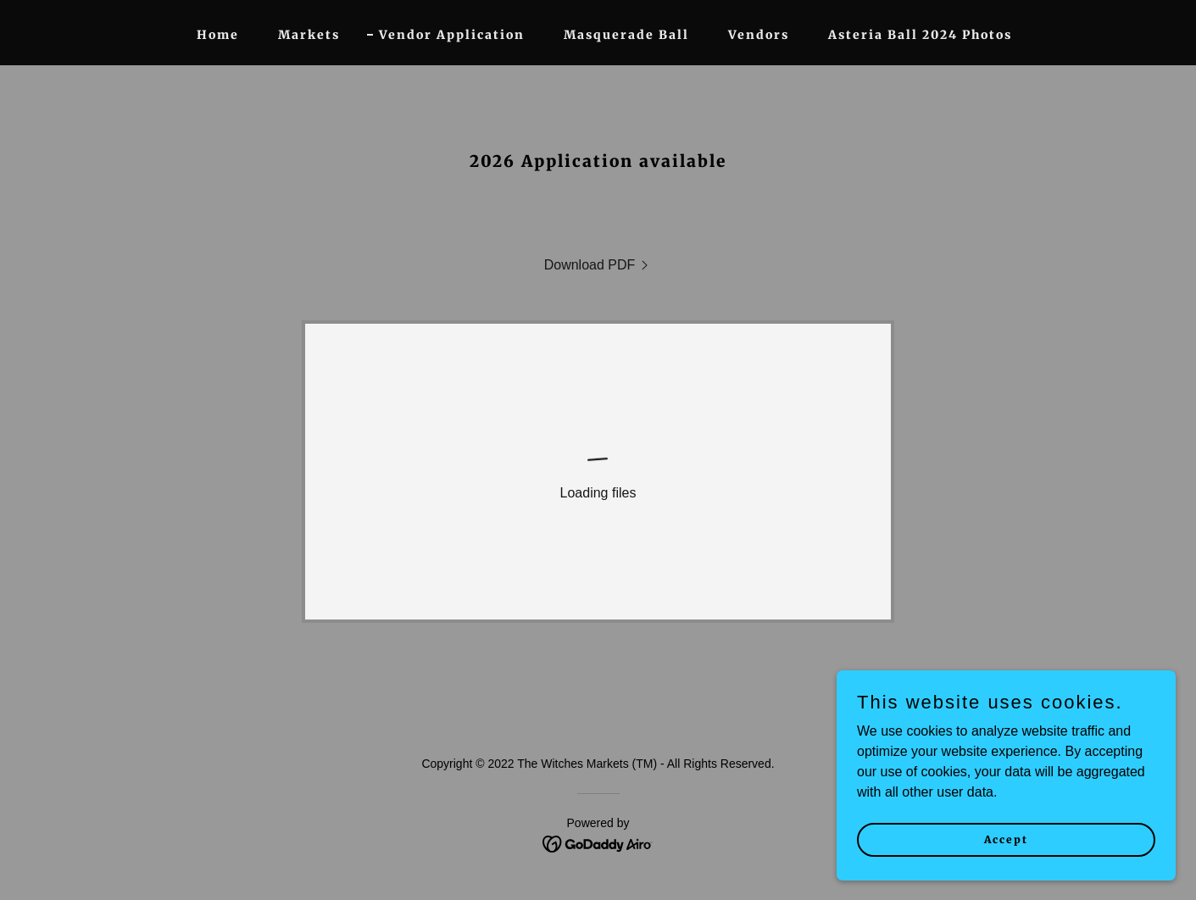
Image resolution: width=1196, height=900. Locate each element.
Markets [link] (309, 34)
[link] (598, 265)
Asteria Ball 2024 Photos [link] (920, 34)
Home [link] (218, 34)
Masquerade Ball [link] (626, 34)
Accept (1006, 839)
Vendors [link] (758, 34)
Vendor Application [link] (452, 34)
